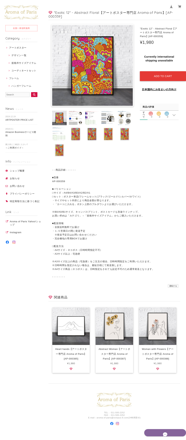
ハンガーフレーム (21, 86)
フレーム (14, 78)
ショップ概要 (17, 170)
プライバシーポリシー (22, 193)
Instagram (15, 232)
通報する (173, 286)
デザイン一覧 (18, 55)
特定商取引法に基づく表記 (25, 201)
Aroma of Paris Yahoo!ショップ (25, 223)
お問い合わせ (17, 186)
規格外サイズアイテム (23, 63)
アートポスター (18, 47)
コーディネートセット (23, 70)
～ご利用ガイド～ (14, 147)
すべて (144, 109)
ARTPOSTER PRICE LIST (19, 120)
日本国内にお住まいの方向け (159, 86)
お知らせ (15, 178)
